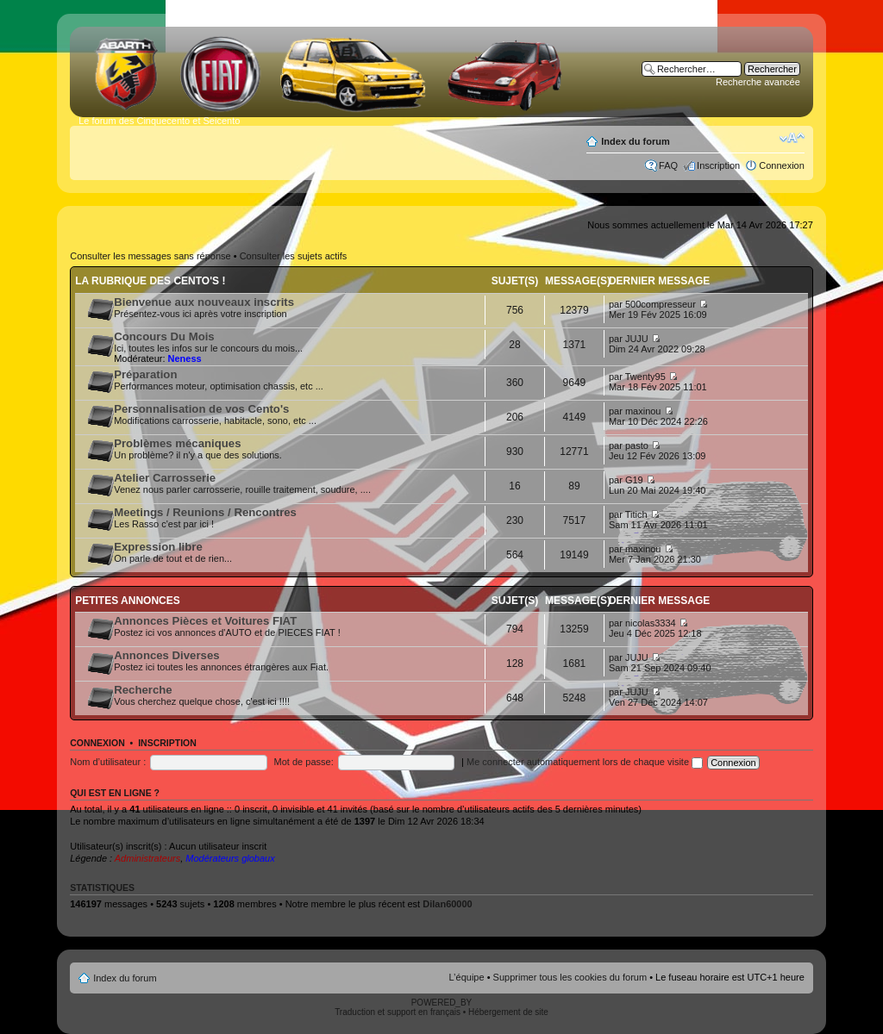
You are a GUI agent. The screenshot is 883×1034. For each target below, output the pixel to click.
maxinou (643, 411)
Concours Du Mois (164, 336)
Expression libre (158, 546)
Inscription (718, 165)
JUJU (636, 338)
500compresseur (660, 304)
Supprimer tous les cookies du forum (570, 977)
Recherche (143, 689)
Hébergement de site (508, 1012)
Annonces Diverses (166, 655)
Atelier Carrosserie (165, 477)
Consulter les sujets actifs (294, 256)
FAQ (668, 165)
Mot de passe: (304, 762)
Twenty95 (645, 376)
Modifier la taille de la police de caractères (792, 138)
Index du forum (635, 141)
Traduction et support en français (397, 1012)
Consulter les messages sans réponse (150, 256)
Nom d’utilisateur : (108, 762)
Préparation (145, 374)
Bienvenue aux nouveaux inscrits (204, 302)
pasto (636, 445)
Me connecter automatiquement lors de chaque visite (585, 762)
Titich (636, 514)
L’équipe (467, 977)
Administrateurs (147, 858)
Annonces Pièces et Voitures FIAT (205, 620)
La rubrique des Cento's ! (150, 281)
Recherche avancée (758, 82)
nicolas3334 (650, 623)
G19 (634, 480)
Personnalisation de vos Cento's (201, 408)
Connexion (782, 165)
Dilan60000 (447, 904)
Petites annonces (127, 601)
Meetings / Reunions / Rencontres (205, 512)
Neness (185, 358)
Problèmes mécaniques (177, 443)
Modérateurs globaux (229, 858)
